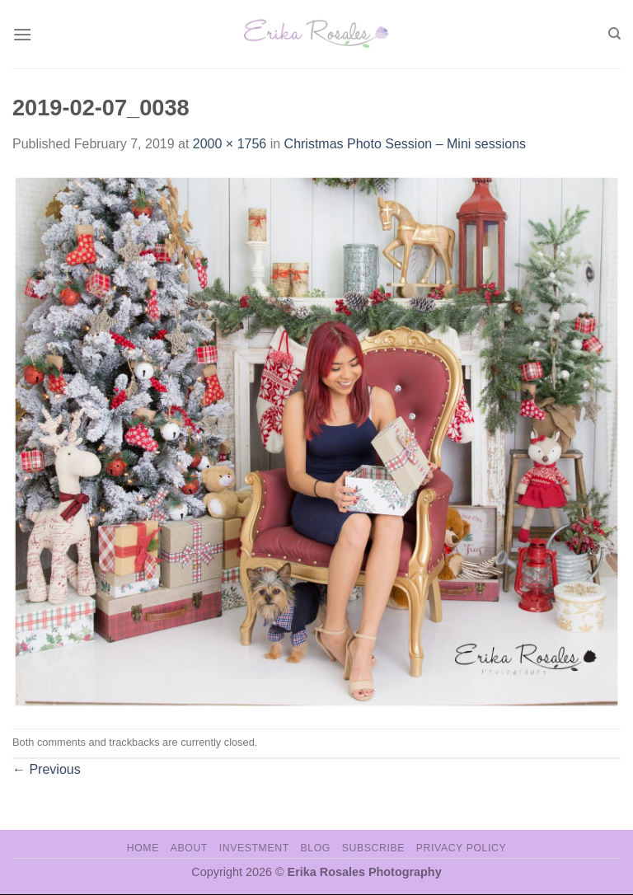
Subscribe (373, 848)
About (189, 848)
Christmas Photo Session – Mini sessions (405, 144)
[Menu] (22, 34)
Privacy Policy (461, 848)
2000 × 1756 (229, 144)
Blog (316, 848)
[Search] (614, 33)
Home (143, 848)
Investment (254, 848)
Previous (46, 769)
